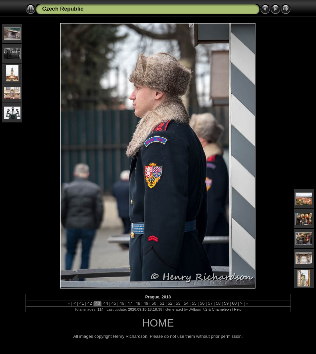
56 (202, 303)
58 (218, 303)
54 (186, 303)
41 (81, 303)
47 (129, 303)
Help (238, 309)
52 (169, 303)
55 (194, 303)
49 (146, 303)
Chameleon (221, 309)
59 (226, 303)
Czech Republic (63, 9)
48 (137, 303)
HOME (158, 323)
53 (178, 303)
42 (89, 303)
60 (234, 303)
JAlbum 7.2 (198, 309)
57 (210, 303)
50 (154, 303)
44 (105, 303)
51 (161, 303)
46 (121, 303)
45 (113, 303)
